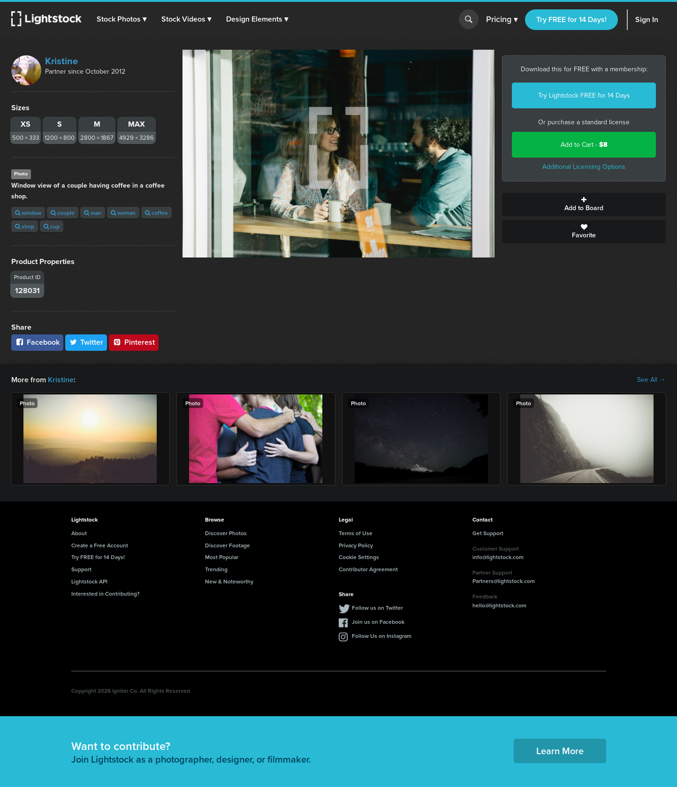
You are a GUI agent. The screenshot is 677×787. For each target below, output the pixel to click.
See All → (651, 380)
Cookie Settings (359, 557)
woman (123, 213)
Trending (216, 569)
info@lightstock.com (498, 557)
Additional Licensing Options (583, 167)
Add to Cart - (584, 145)
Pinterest (134, 342)
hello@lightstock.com (499, 605)
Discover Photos (226, 533)
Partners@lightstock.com (503, 581)
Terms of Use (356, 533)
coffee (156, 213)
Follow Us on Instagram (381, 636)
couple (63, 213)
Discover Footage (227, 545)
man (92, 213)
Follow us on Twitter (377, 608)
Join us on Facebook (378, 622)
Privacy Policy (356, 545)
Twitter (86, 342)
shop (24, 226)
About (79, 533)
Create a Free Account (99, 545)
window (28, 213)
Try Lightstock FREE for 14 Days (584, 95)
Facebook (37, 342)
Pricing (501, 19)
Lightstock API (89, 581)
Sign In (646, 19)
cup (52, 226)
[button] (121, 19)
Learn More (560, 750)
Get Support (487, 533)
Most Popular (221, 557)
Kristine (61, 61)
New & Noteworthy (229, 581)
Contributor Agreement (368, 569)
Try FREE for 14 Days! (571, 19)
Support (81, 569)
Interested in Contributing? (105, 594)
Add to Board (583, 204)
